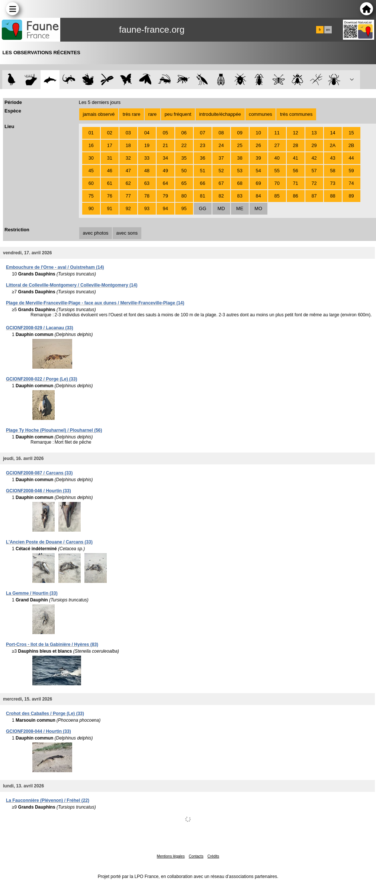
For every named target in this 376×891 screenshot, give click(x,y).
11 (277, 133)
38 (239, 158)
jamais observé (99, 114)
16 (91, 145)
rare (152, 114)
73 (332, 183)
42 (313, 158)
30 (91, 158)
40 (277, 158)
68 (239, 183)
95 (184, 208)
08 (221, 133)
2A (333, 145)
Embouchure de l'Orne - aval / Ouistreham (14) (55, 267)
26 (258, 145)
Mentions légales (171, 856)
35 (184, 158)
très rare (132, 114)
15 (351, 133)
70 (277, 183)
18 (128, 145)
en (328, 30)
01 (91, 133)
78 (147, 196)
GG (202, 208)
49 (165, 170)
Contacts (196, 856)
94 (165, 208)
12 (295, 133)
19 (147, 145)
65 (184, 183)
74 (351, 183)
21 (165, 145)
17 (109, 145)
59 (351, 170)
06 (184, 133)
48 (147, 170)
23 (202, 145)
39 (258, 158)
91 (109, 208)
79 (165, 196)
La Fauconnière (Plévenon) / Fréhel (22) (47, 800)
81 (202, 196)
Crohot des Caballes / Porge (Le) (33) (45, 713)
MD (221, 208)
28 (295, 145)
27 (277, 145)
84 (258, 196)
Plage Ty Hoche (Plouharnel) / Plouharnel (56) (54, 430)
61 (109, 183)
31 (109, 158)
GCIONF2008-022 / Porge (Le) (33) (41, 379)
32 (128, 158)
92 (128, 208)
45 (91, 170)
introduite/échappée (220, 114)
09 (239, 133)
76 (109, 196)
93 (147, 208)
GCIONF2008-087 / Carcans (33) (39, 473)
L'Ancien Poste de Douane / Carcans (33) (49, 542)
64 (165, 183)
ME (239, 208)
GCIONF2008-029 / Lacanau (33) (39, 327)
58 (332, 170)
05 (165, 133)
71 (295, 183)
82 (221, 196)
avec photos (95, 233)
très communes (296, 114)
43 (332, 158)
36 (202, 158)
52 (221, 170)
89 (351, 196)
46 (109, 170)
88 (332, 196)
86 (295, 196)
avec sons (127, 233)
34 (165, 158)
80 (184, 196)
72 (313, 183)
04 (147, 133)
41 (295, 158)
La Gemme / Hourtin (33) (32, 593)
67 (221, 183)
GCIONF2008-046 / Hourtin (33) (38, 490)
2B (351, 145)
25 (239, 145)
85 (277, 196)
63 (147, 183)
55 (277, 170)
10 (258, 133)
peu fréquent (177, 114)
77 (128, 196)
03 (128, 133)
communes (260, 114)
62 (128, 183)
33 (147, 158)
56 (295, 170)
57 (313, 170)
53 (239, 170)
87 (313, 196)
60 (91, 183)
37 (221, 158)
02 (109, 133)
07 (202, 133)
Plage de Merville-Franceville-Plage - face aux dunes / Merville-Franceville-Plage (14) (95, 303)
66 (202, 183)
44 (351, 158)
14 (332, 133)
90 (91, 208)
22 (184, 145)
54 (258, 170)
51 (202, 170)
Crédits (213, 856)
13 (313, 133)
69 (258, 183)
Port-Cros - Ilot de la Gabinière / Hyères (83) (52, 644)
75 (91, 196)
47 (128, 170)
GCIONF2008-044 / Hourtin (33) (38, 731)
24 (221, 145)
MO (258, 208)
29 (313, 145)
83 (239, 196)
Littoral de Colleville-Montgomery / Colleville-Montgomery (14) (71, 285)
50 (184, 170)
